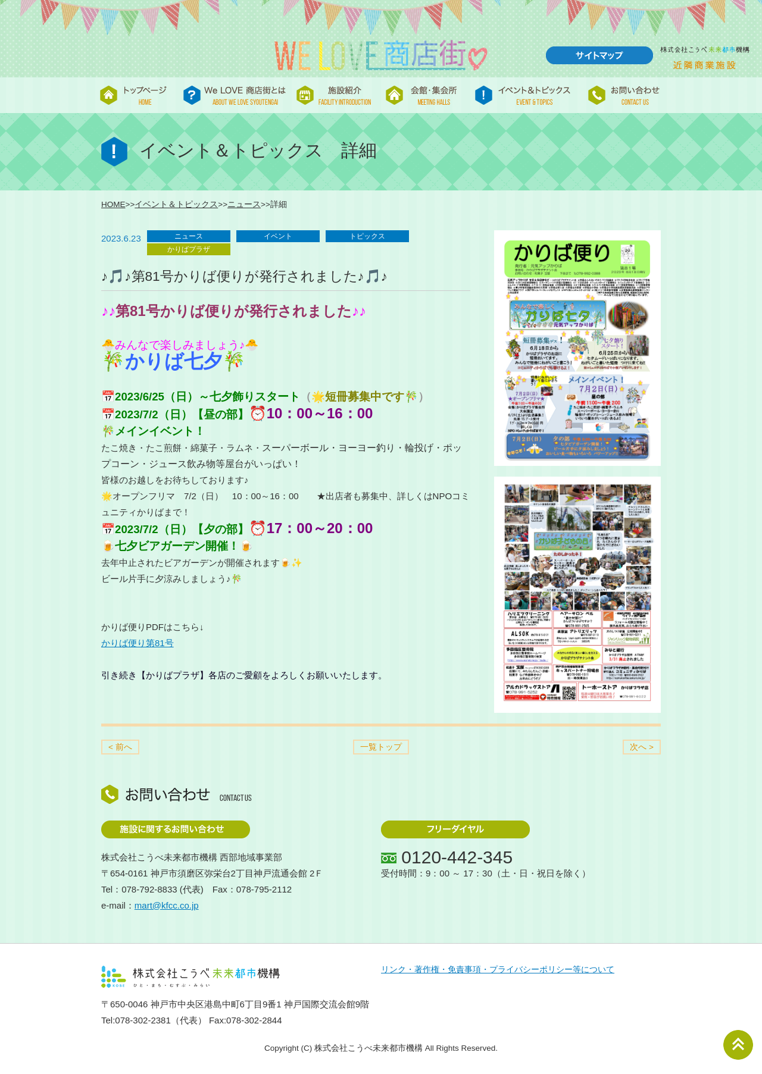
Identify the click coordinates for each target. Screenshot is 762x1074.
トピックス (367, 236)
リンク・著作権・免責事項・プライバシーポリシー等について (497, 969)
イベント (278, 236)
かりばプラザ (188, 249)
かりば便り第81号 (137, 643)
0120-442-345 (457, 857)
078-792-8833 (149, 889)
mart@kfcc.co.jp (167, 905)
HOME (113, 204)
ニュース (244, 204)
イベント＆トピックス (176, 204)
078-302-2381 (142, 1020)
